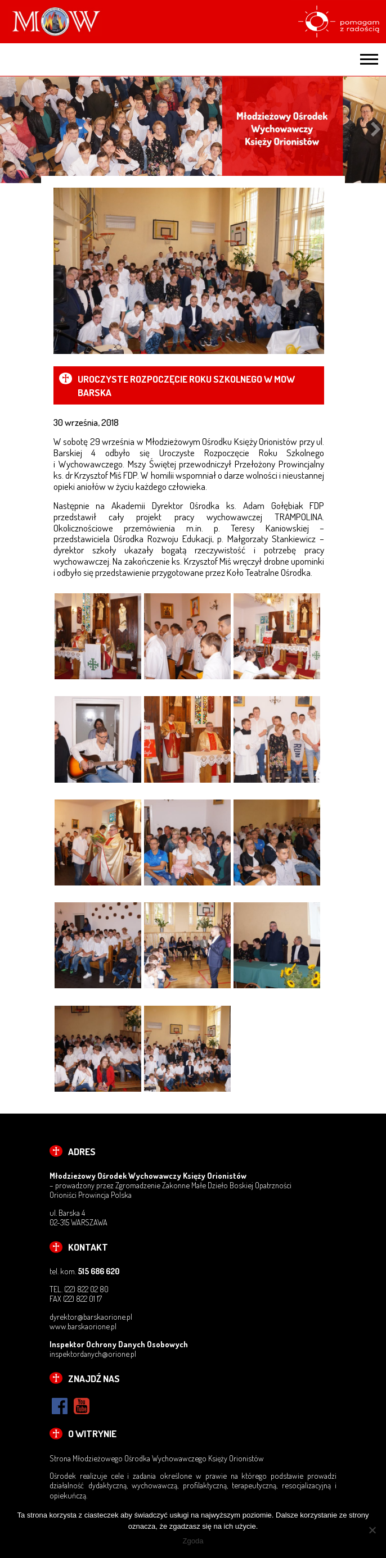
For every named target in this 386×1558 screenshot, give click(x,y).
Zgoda (193, 1541)
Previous (10, 130)
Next (376, 130)
